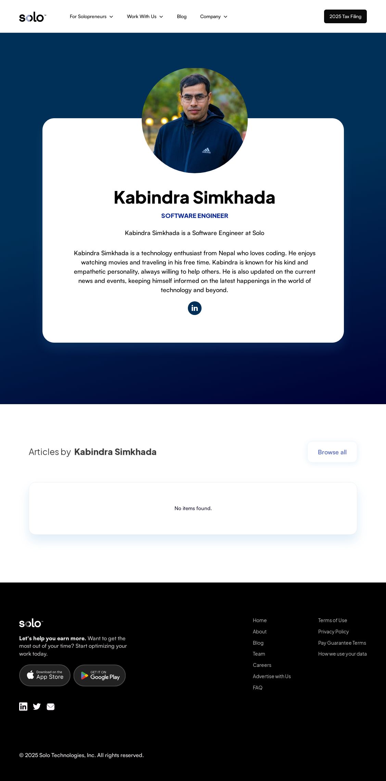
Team (259, 653)
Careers (262, 665)
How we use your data (342, 653)
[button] (91, 16)
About (260, 631)
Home (260, 620)
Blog (181, 16)
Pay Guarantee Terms (342, 643)
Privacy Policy (333, 631)
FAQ (257, 687)
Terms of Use (332, 620)
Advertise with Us (272, 676)
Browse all (332, 455)
